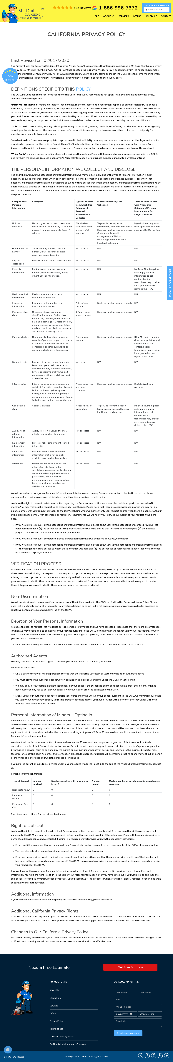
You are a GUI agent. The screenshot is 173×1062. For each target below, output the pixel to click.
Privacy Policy (56, 1021)
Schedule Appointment (128, 1033)
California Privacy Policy (62, 1036)
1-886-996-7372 (118, 8)
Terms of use (56, 1029)
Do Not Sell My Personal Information (68, 1044)
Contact (166, 16)
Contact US (55, 998)
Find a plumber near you (156, 5)
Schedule (151, 16)
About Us (108, 16)
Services (124, 16)
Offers (137, 16)
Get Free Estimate (130, 967)
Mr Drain (86, 1056)
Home (96, 16)
